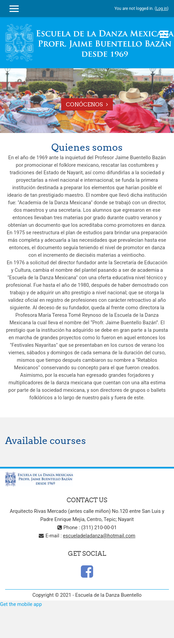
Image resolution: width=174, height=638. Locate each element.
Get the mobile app (21, 604)
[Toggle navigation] (164, 34)
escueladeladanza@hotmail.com (99, 536)
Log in (161, 8)
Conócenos (84, 104)
